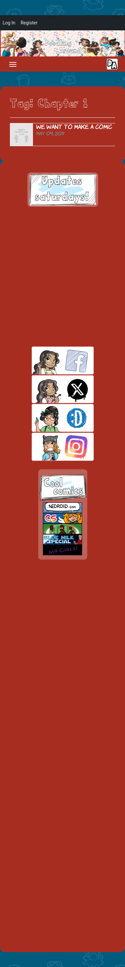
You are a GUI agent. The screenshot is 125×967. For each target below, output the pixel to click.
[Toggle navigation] (12, 64)
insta (51, 446)
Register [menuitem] (28, 22)
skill (51, 417)
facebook (51, 360)
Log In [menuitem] (9, 22)
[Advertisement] (62, 276)
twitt (51, 389)
